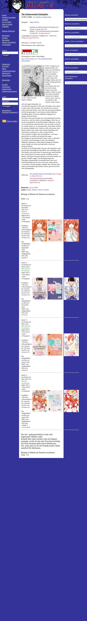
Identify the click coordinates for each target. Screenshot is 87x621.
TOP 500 (5, 66)
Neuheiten (6, 40)
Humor (40, 190)
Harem (34, 190)
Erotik (28, 190)
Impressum (6, 87)
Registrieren (6, 110)
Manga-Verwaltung (9, 42)
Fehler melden (12, 121)
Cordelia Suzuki (35, 43)
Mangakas (6, 36)
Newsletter (6, 80)
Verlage (5, 38)
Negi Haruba (34, 22)
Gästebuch (6, 64)
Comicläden (6, 45)
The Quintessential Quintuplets (41, 174)
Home (4, 15)
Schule (46, 190)
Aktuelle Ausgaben (9, 17)
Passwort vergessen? (10, 112)
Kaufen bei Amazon (25, 237)
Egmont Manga (49, 27)
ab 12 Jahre (33, 187)
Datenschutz (6, 89)
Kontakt (5, 85)
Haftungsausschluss (9, 91)
